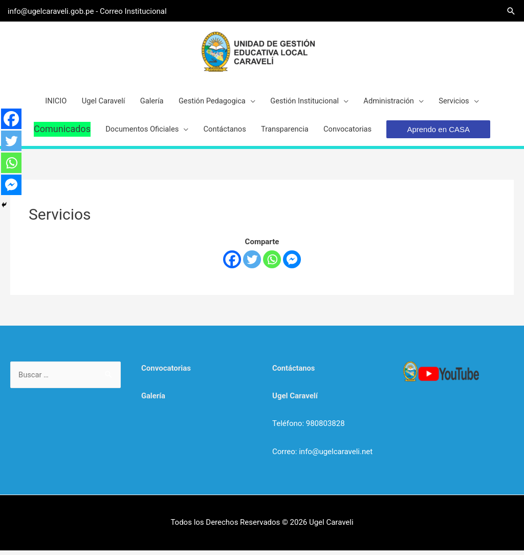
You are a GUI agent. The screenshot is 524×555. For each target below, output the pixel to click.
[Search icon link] (509, 10)
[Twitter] (252, 264)
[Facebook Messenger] (292, 264)
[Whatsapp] (272, 264)
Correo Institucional (135, 10)
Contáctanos (294, 373)
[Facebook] (232, 264)
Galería (153, 400)
